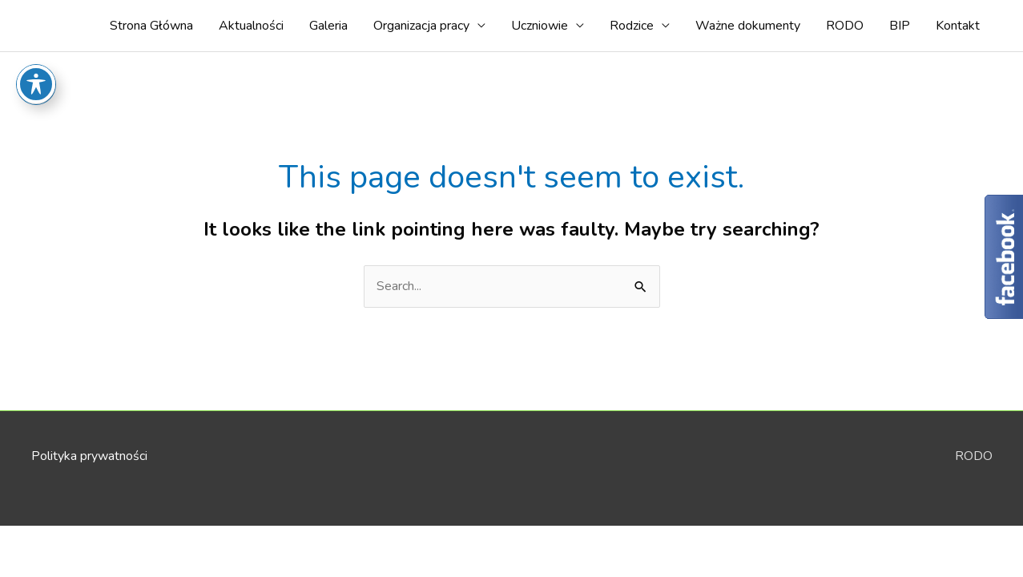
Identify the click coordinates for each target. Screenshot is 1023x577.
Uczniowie (539, 25)
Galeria (328, 25)
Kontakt (958, 25)
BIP (899, 25)
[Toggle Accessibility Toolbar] (36, 59)
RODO (845, 25)
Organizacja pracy (421, 25)
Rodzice (632, 25)
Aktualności (251, 25)
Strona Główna (151, 25)
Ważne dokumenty (747, 25)
